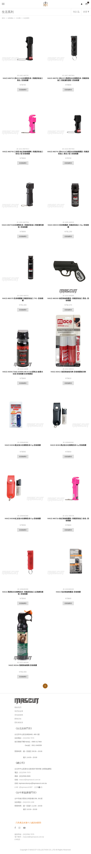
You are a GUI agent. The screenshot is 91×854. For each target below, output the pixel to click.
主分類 (18, 18)
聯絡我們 (17, 707)
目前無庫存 (22, 90)
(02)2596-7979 (28, 738)
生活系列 (26, 18)
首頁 (3, 18)
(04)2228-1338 (28, 802)
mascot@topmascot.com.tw (30, 780)
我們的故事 (18, 711)
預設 (76, 12)
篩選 (86, 12)
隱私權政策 (18, 722)
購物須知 (17, 719)
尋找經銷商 (18, 715)
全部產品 (10, 18)
